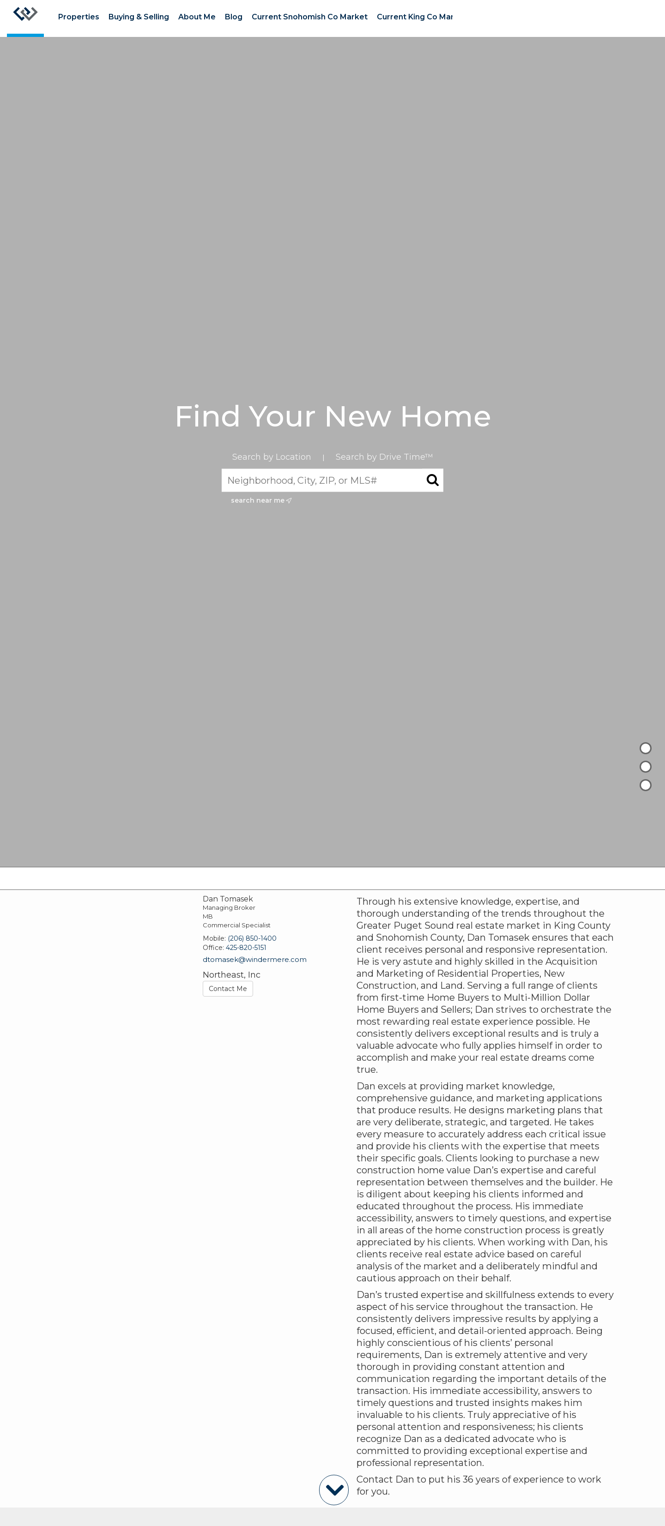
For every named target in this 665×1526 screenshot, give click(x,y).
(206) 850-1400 (252, 938)
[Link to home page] (25, 18)
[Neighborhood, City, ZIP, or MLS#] (332, 480)
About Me (197, 16)
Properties (78, 16)
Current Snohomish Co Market (310, 16)
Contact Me (228, 989)
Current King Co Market (422, 16)
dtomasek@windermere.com (255, 959)
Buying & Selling (139, 16)
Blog (233, 16)
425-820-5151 (246, 947)
